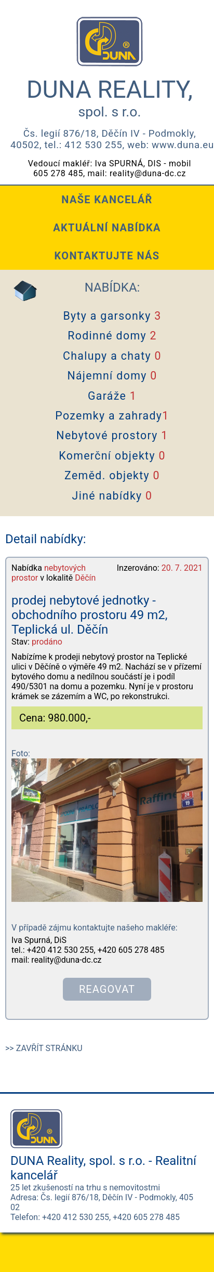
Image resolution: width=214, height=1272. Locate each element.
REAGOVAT (107, 989)
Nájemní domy (112, 375)
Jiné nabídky (112, 495)
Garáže (112, 395)
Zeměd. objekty (112, 475)
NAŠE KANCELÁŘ (106, 199)
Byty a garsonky (112, 315)
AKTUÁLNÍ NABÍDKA (107, 227)
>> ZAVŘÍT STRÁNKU (44, 1048)
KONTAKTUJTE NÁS (107, 256)
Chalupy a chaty (112, 355)
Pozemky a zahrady (112, 415)
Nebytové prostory (112, 435)
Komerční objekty (112, 455)
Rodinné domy (112, 335)
